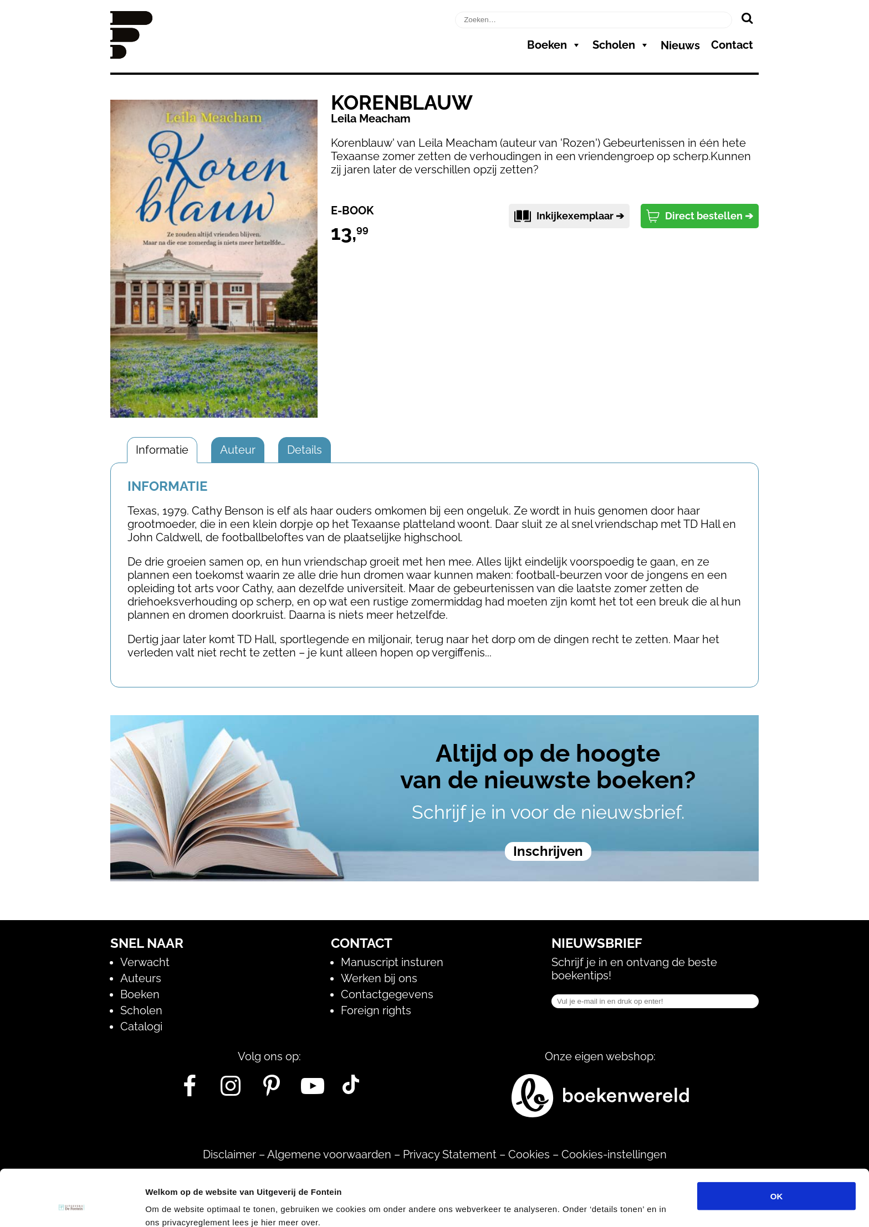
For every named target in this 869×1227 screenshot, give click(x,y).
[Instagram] (230, 1090)
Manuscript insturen (392, 962)
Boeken (554, 45)
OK (776, 1143)
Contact (732, 45)
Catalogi (141, 1026)
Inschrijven (548, 851)
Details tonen (598, 1205)
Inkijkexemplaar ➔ (569, 216)
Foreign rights (376, 1010)
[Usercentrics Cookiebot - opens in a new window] (71, 1205)
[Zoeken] (747, 17)
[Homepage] (131, 54)
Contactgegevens (387, 994)
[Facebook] (189, 1090)
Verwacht (145, 962)
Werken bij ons (379, 978)
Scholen (621, 45)
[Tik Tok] (351, 1090)
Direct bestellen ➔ (699, 216)
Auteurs (140, 978)
